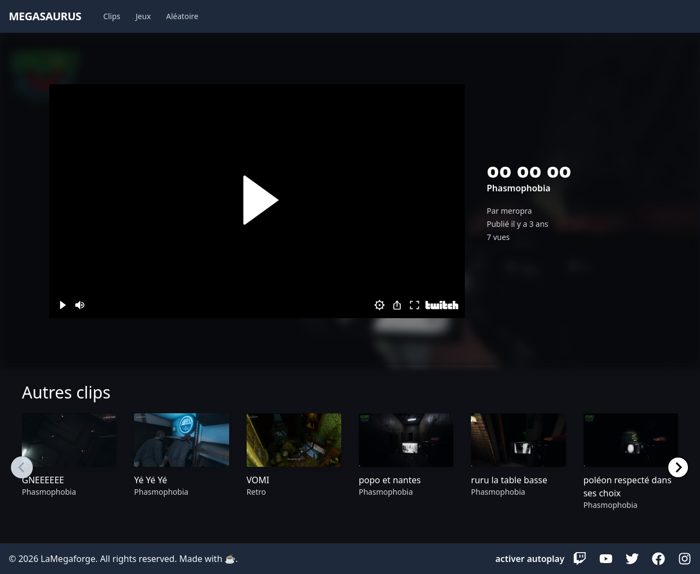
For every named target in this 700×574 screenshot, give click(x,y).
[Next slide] (678, 467)
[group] (69, 467)
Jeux (143, 16)
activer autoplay (529, 559)
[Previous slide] (22, 467)
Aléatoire (182, 16)
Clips (111, 16)
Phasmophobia (519, 188)
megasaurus (45, 16)
